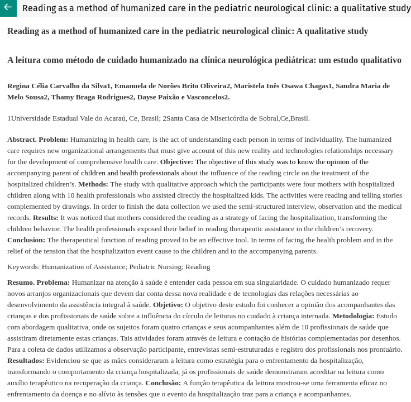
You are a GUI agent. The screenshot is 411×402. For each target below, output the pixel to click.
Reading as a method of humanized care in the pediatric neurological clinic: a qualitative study (216, 8)
